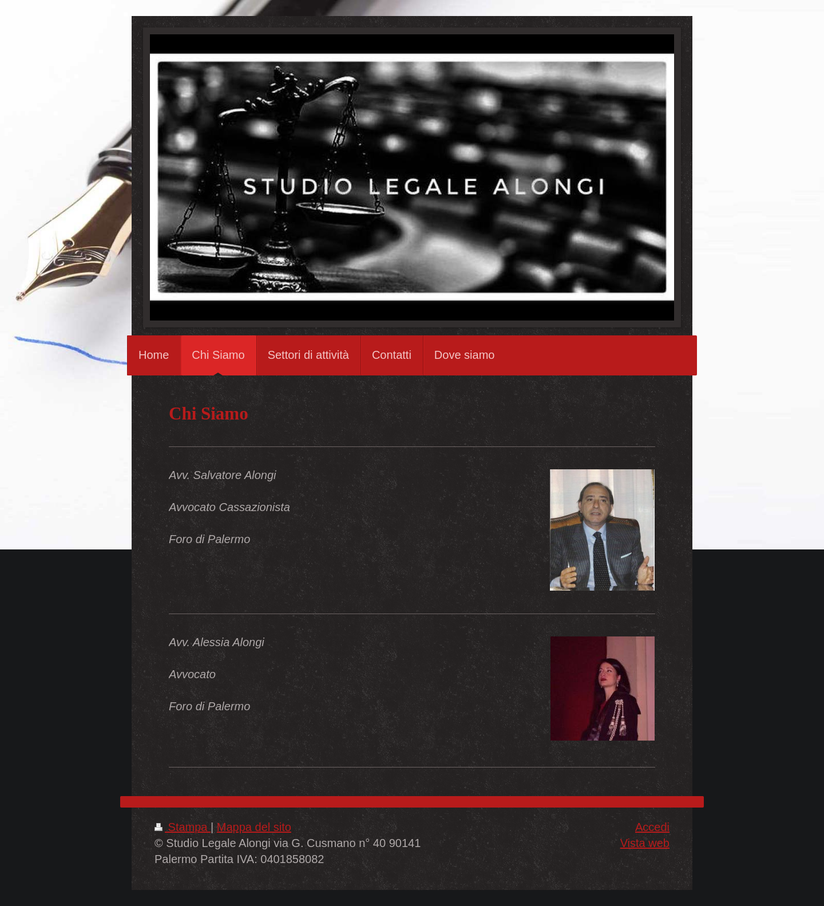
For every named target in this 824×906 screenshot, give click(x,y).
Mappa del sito (254, 827)
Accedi (652, 827)
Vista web (645, 843)
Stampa (182, 827)
